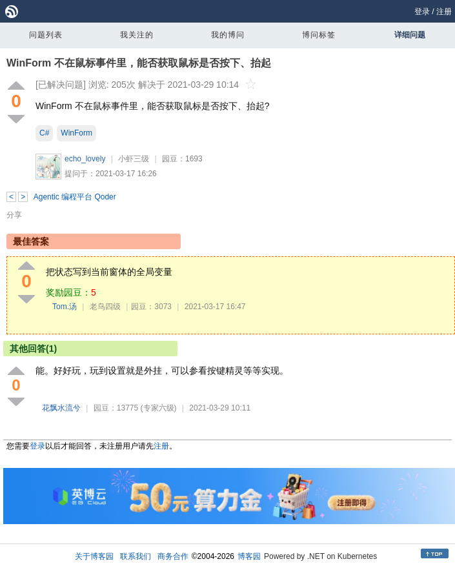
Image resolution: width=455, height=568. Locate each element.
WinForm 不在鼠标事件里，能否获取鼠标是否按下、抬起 (138, 62)
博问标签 (319, 34)
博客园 (249, 556)
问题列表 (46, 34)
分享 (14, 214)
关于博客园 (94, 556)
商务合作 (172, 556)
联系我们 (135, 556)
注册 (444, 11)
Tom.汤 (64, 306)
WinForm (76, 132)
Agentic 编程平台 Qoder (75, 196)
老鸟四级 (105, 306)
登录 (422, 11)
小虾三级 (133, 158)
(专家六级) (159, 407)
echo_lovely (85, 158)
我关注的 (137, 34)
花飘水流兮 (61, 407)
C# (44, 132)
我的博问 (228, 34)
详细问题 (409, 34)
